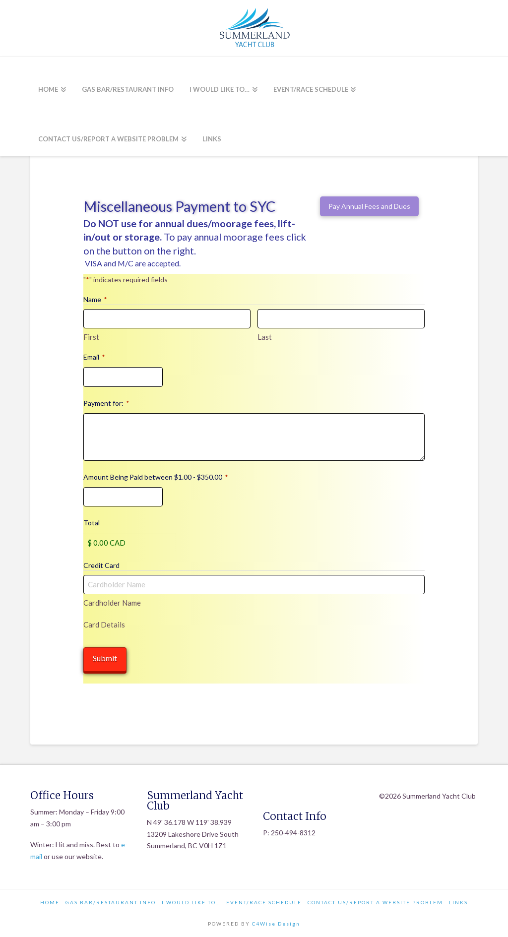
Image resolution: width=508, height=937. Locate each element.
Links (458, 900)
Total (91, 522)
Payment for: (106, 403)
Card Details (104, 624)
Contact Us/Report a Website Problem (375, 900)
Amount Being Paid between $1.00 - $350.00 (155, 477)
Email (94, 357)
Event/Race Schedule (264, 900)
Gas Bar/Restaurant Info (110, 900)
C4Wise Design (276, 922)
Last (264, 336)
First (91, 336)
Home (50, 900)
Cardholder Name (112, 602)
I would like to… (191, 900)
